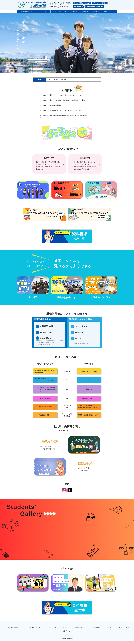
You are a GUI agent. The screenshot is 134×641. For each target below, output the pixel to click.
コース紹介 (44, 11)
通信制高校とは (98, 627)
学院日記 (96, 11)
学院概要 (85, 11)
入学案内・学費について (80, 627)
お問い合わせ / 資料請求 (100, 3)
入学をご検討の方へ (59, 11)
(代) (60, 3)
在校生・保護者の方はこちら (82, 3)
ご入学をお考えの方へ (33, 627)
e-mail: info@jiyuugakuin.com (58, 7)
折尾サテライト (109, 11)
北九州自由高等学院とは (27, 11)
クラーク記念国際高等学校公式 (94, 6)
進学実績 (74, 11)
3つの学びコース (50, 627)
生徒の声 (64, 627)
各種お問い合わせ (67, 631)
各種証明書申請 (78, 6)
